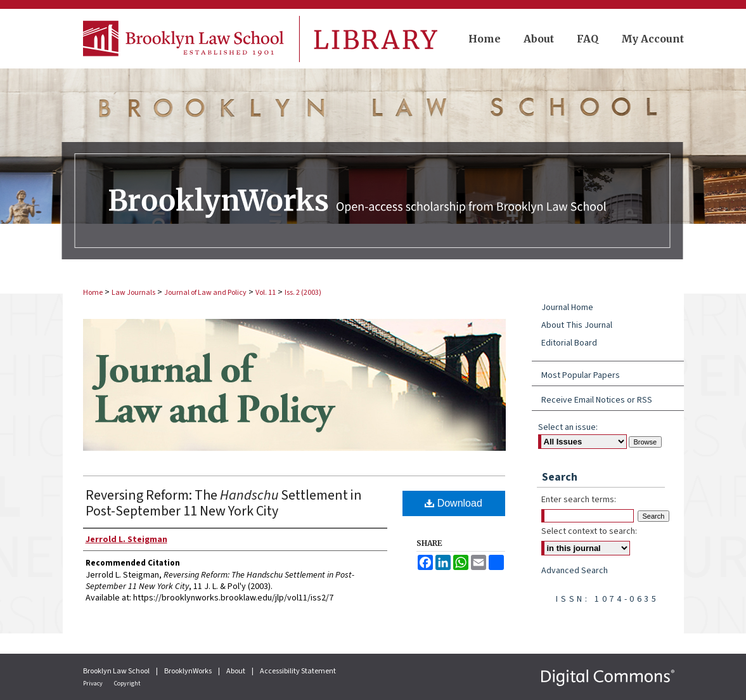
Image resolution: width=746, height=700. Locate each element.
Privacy (93, 683)
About (236, 671)
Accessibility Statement (298, 671)
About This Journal (576, 325)
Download (453, 503)
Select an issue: (568, 427)
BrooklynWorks (188, 671)
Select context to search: (589, 531)
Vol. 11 (265, 292)
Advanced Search (574, 570)
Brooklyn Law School (117, 671)
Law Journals (133, 292)
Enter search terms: (578, 499)
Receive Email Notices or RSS (596, 400)
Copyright (127, 683)
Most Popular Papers (580, 375)
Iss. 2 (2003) (303, 292)
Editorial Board (569, 343)
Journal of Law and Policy (205, 292)
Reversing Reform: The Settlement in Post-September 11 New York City (224, 503)
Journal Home (567, 307)
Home (93, 292)
